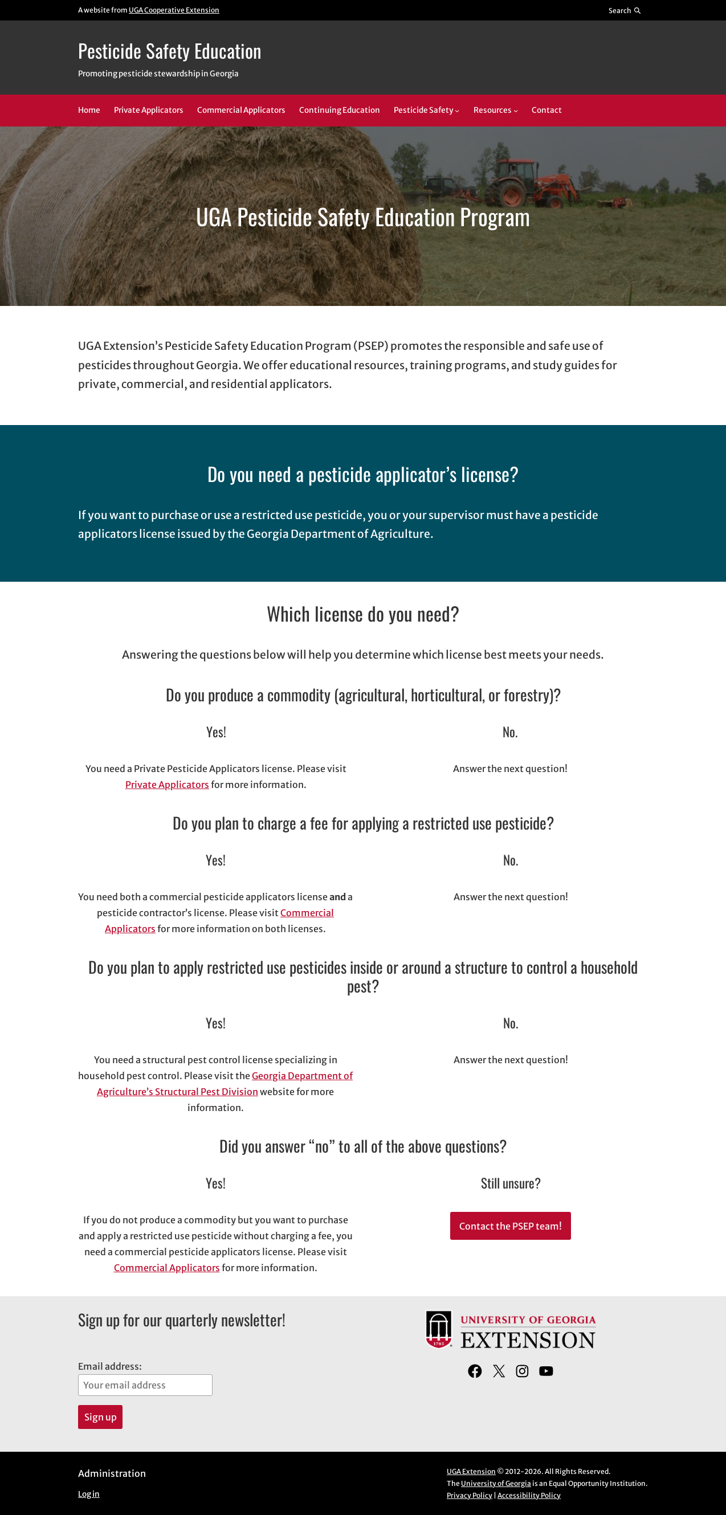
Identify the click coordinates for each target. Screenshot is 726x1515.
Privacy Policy (469, 1495)
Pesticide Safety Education (170, 50)
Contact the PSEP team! (510, 1226)
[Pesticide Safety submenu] (457, 110)
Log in (89, 1494)
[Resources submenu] (515, 110)
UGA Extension (471, 1471)
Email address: (145, 1378)
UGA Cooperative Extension (174, 10)
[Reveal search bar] (625, 10)
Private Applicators (167, 784)
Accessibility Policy (529, 1495)
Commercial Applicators (167, 1267)
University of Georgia (496, 1483)
